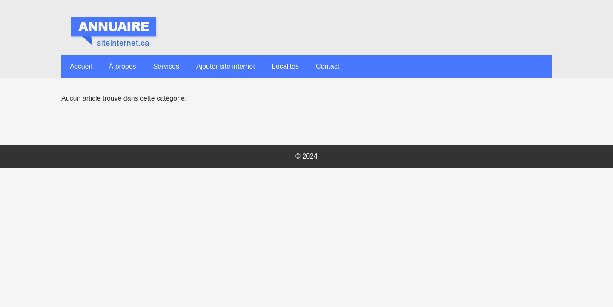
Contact (327, 66)
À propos (122, 66)
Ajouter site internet (225, 66)
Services (166, 66)
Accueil (81, 66)
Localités (285, 66)
